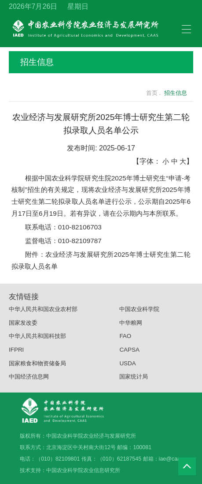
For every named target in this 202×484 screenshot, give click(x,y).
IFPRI (16, 352)
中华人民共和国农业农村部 (43, 312)
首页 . (148, 93)
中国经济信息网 (29, 380)
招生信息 (100, 62)
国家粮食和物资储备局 (37, 366)
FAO (125, 339)
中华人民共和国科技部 (37, 339)
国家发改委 (23, 326)
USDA (127, 366)
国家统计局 (133, 380)
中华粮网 (130, 326)
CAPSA (129, 352)
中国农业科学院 (139, 312)
